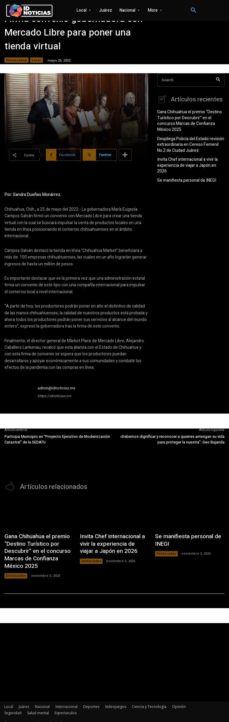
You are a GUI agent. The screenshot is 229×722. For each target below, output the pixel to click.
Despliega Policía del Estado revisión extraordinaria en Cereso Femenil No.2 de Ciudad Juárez (189, 135)
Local (36, 60)
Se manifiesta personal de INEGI (184, 163)
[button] (193, 10)
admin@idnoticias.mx (56, 388)
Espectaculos (66, 706)
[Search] (218, 80)
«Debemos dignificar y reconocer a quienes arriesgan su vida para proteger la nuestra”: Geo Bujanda (172, 439)
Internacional (66, 699)
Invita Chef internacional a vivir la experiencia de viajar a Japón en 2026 (188, 152)
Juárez (24, 699)
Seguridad (12, 706)
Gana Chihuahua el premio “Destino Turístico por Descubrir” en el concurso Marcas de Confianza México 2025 (190, 116)
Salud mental (38, 706)
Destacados (16, 60)
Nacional (42, 699)
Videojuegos (115, 699)
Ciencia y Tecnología (149, 699)
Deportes (91, 699)
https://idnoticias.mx (54, 396)
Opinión (179, 699)
